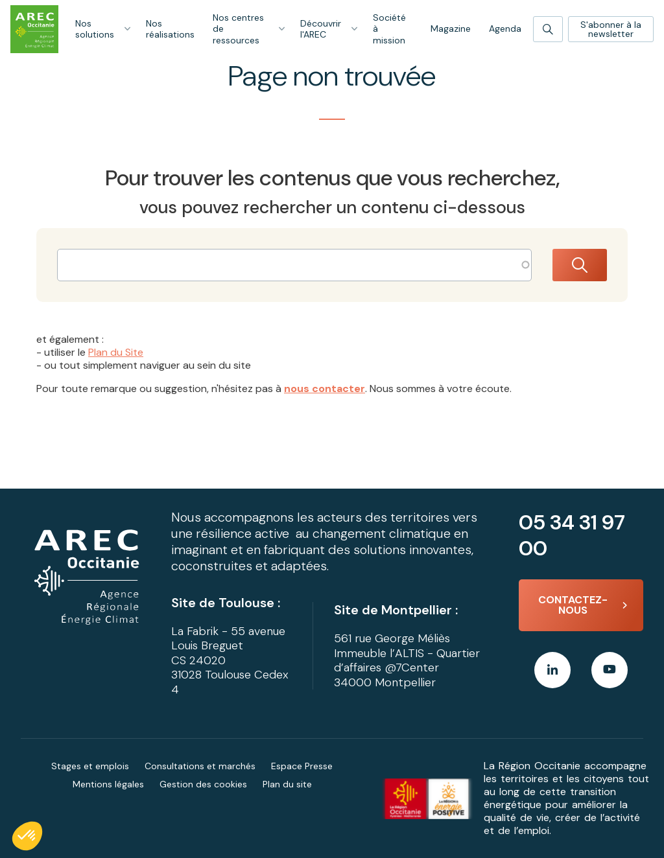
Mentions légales (108, 784)
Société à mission (389, 29)
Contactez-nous (573, 605)
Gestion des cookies (203, 784)
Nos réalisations (170, 29)
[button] (27, 836)
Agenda (505, 28)
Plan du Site (115, 352)
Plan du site (287, 784)
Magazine (451, 28)
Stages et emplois (90, 766)
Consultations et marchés (200, 766)
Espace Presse (302, 766)
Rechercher (579, 265)
